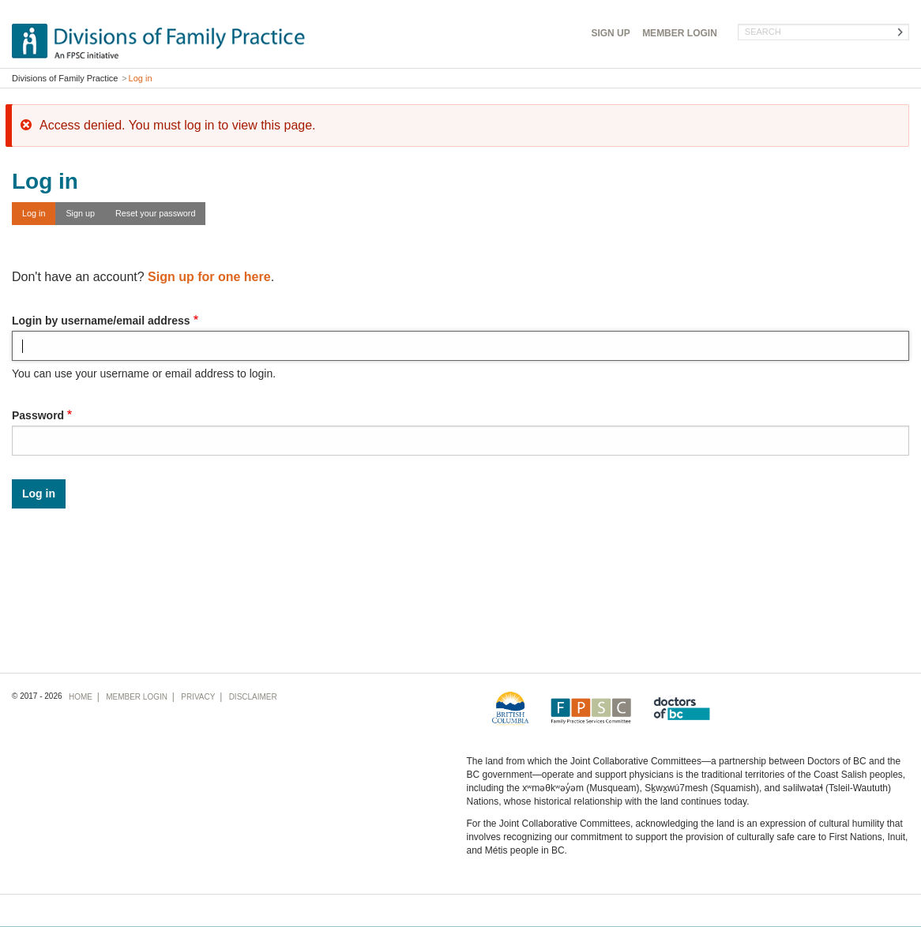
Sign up (80, 213)
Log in (33, 213)
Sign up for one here (209, 276)
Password (38, 415)
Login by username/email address (101, 320)
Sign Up (610, 33)
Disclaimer (253, 696)
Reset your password (155, 213)
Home (80, 696)
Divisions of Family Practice (65, 78)
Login (679, 33)
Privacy (198, 696)
